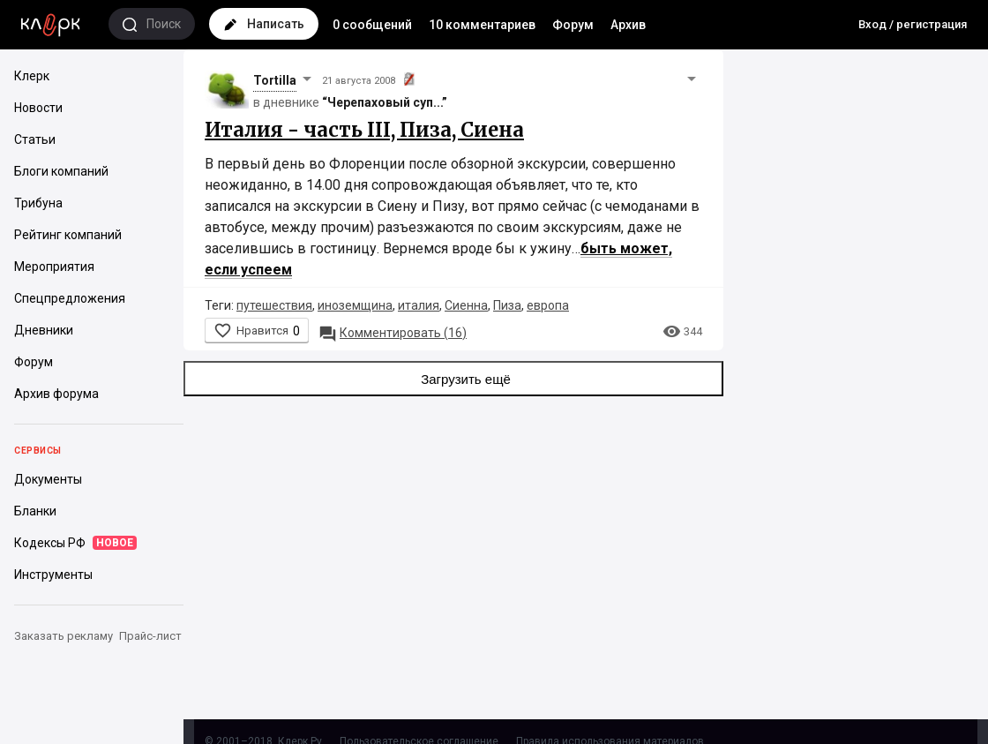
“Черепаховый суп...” (384, 102)
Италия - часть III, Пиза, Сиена (364, 129)
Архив (628, 25)
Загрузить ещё (453, 378)
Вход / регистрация (912, 24)
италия (418, 305)
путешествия (274, 305)
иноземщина (355, 305)
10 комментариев (482, 25)
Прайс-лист (150, 636)
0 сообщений (372, 25)
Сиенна (466, 305)
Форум (573, 25)
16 (392, 333)
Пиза (507, 305)
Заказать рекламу (63, 636)
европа (548, 305)
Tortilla (274, 80)
